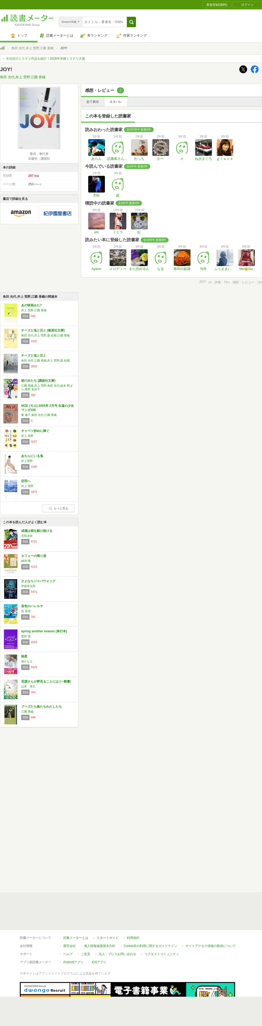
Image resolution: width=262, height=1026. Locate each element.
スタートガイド (107, 937)
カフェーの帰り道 (33, 556)
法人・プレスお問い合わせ (117, 954)
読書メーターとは (75, 937)
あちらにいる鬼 (32, 456)
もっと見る (58, 508)
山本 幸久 (28, 686)
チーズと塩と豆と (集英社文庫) (43, 330)
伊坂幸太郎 (28, 586)
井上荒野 (27, 461)
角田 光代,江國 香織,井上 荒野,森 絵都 (45, 360)
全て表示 (92, 102)
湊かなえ (27, 661)
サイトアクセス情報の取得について (211, 946)
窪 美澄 (26, 611)
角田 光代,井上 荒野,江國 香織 (32, 48)
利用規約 (133, 937)
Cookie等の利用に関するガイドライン (150, 946)
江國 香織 (27, 711)
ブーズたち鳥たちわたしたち (41, 706)
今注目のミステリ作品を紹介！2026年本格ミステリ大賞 (45, 58)
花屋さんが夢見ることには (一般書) (46, 681)
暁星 (24, 656)
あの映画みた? (31, 305)
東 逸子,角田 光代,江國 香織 (39, 414)
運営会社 (69, 946)
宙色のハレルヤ (32, 606)
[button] (131, 22)
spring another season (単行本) (44, 631)
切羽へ (26, 481)
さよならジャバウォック (38, 581)
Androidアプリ (73, 962)
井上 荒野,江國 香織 (33, 310)
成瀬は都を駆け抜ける (36, 531)
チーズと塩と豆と (33, 355)
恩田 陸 (26, 636)
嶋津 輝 (26, 560)
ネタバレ (116, 102)
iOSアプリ (99, 962)
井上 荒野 (27, 435)
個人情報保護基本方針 (99, 946)
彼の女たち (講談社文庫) (38, 380)
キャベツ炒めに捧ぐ (35, 431)
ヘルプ (68, 954)
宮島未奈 (27, 535)
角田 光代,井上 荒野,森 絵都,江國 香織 (45, 335)
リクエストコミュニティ (162, 954)
